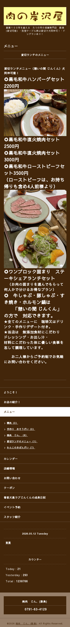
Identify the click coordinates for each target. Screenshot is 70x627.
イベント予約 (12, 507)
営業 (8, 542)
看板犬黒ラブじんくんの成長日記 (25, 497)
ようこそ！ (11, 392)
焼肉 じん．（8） (17, 435)
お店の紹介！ (12, 402)
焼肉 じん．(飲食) (26, 623)
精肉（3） (12, 422)
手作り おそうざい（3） (21, 429)
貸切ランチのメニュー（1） (22, 441)
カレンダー (11, 459)
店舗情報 (9, 468)
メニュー (9, 412)
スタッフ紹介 (12, 517)
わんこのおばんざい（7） (21, 447)
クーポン (9, 488)
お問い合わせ (12, 478)
